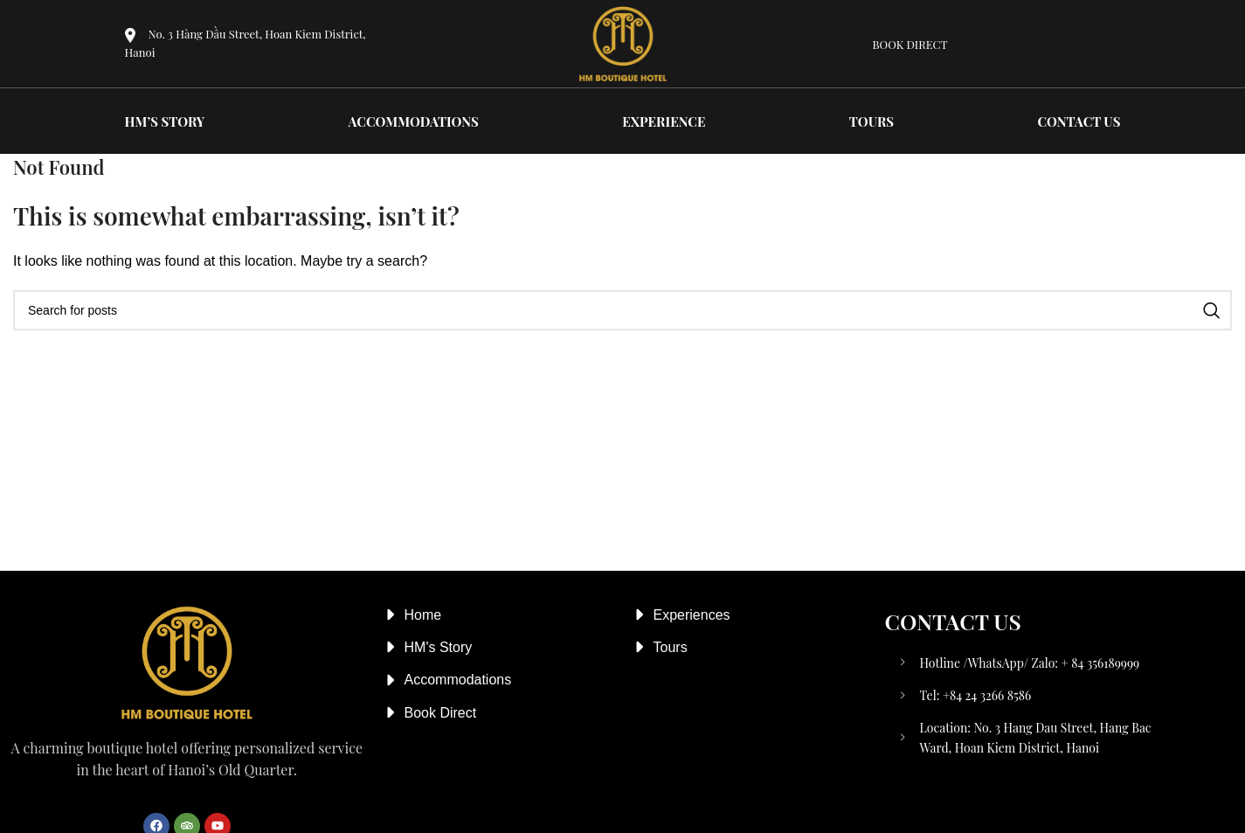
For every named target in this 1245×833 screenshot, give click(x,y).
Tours (671, 647)
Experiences (692, 614)
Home (423, 614)
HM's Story (439, 647)
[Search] (622, 310)
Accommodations (458, 679)
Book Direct (441, 712)
